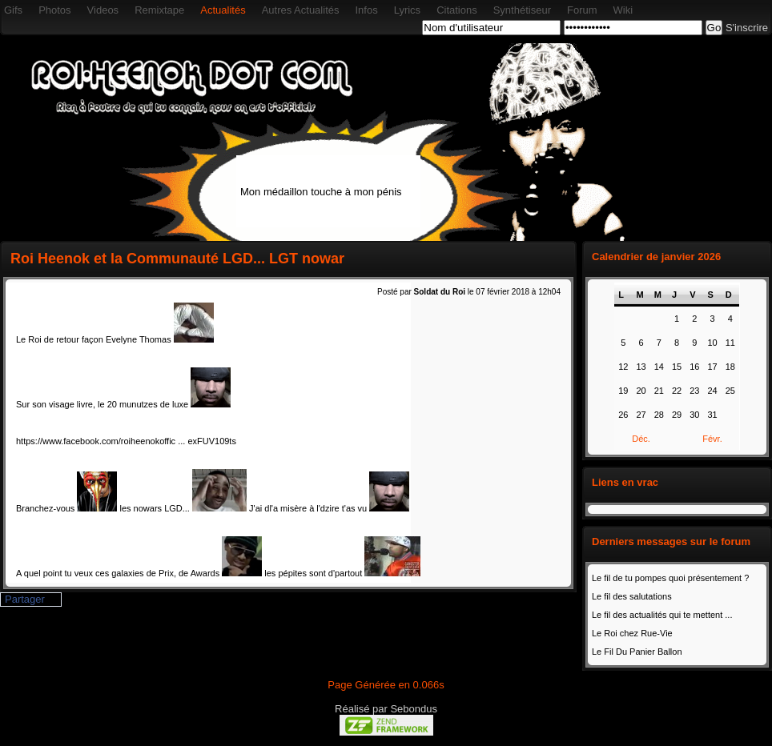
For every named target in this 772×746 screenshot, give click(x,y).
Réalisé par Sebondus (386, 709)
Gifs (13, 10)
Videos (103, 10)
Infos (366, 10)
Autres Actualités (301, 10)
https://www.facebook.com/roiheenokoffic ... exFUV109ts (126, 441)
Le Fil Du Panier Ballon (637, 651)
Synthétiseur (522, 10)
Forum (582, 10)
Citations (456, 10)
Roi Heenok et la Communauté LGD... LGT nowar (177, 259)
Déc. (641, 438)
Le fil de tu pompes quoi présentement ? (670, 578)
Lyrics (407, 10)
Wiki (623, 10)
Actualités (222, 10)
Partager (25, 599)
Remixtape (159, 10)
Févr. (712, 438)
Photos (54, 10)
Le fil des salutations (632, 596)
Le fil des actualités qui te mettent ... (662, 615)
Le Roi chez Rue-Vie (632, 633)
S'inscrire (747, 28)
